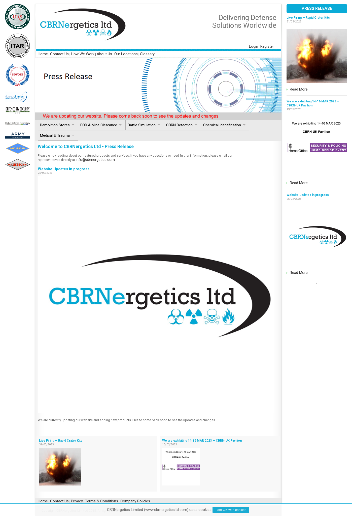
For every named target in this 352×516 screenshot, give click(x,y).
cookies (205, 509)
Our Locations (126, 54)
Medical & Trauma (55, 135)
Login (253, 46)
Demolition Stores (55, 125)
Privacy (77, 501)
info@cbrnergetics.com (95, 159)
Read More (299, 89)
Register (267, 46)
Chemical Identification (222, 125)
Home (43, 54)
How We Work (82, 54)
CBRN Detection (179, 125)
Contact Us (59, 54)
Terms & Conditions (101, 501)
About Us (104, 54)
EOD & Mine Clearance (98, 125)
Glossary (147, 54)
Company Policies (135, 501)
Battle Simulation (142, 125)
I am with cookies (231, 510)
